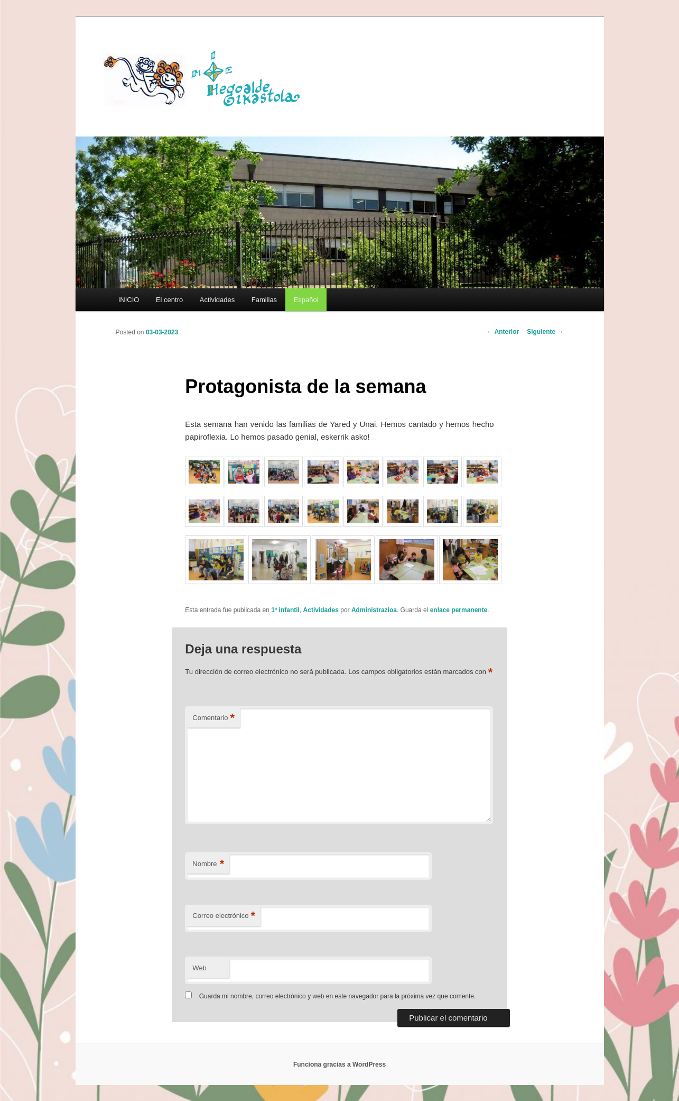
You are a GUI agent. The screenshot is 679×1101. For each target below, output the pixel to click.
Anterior (503, 331)
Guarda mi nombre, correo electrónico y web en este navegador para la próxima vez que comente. (337, 996)
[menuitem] (306, 299)
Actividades (217, 300)
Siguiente (545, 331)
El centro (169, 300)
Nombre (208, 864)
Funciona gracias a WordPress (339, 1064)
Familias (264, 300)
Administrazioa (374, 610)
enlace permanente (459, 610)
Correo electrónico (223, 916)
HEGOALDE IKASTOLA (205, 78)
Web (199, 968)
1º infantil (285, 610)
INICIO (128, 300)
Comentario (213, 718)
